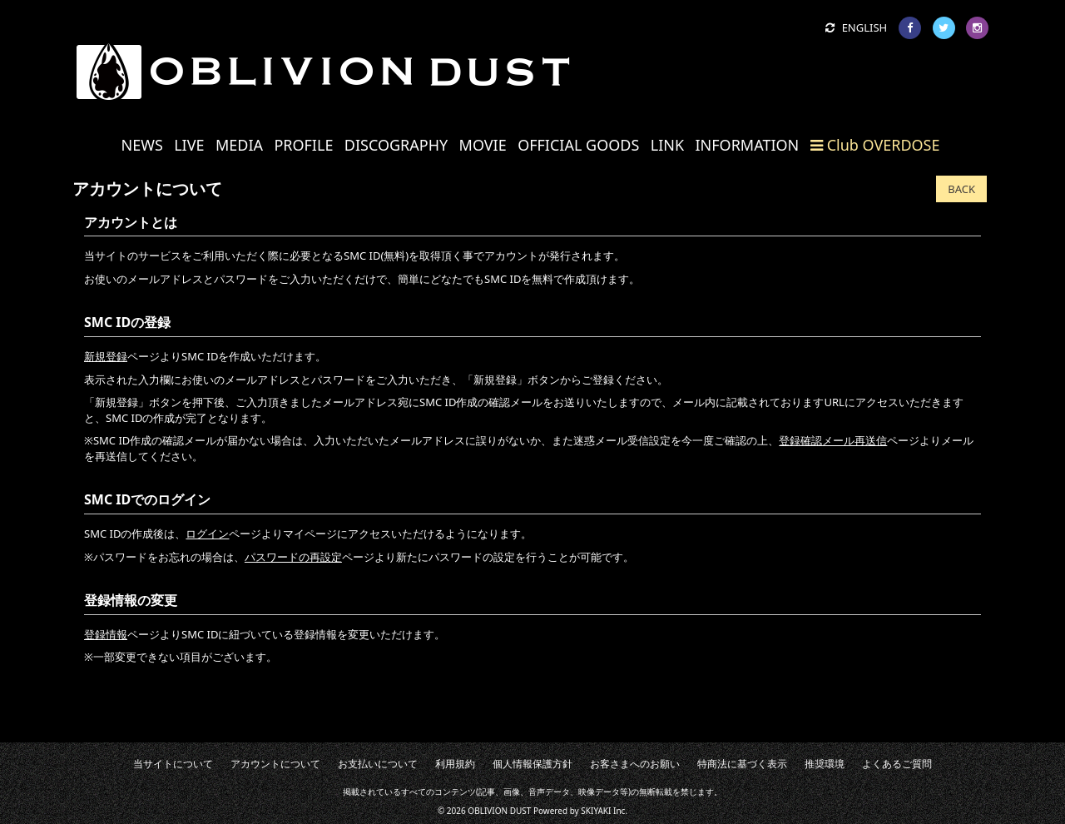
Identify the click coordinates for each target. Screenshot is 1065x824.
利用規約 (471, 762)
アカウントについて (328, 762)
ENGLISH (856, 27)
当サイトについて (246, 762)
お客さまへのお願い (614, 762)
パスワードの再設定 (293, 556)
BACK (961, 188)
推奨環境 (765, 762)
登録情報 (105, 634)
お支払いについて (410, 762)
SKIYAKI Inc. (604, 806)
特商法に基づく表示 (700, 762)
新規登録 (105, 356)
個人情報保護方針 (532, 762)
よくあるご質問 (823, 762)
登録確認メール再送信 (833, 440)
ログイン (207, 533)
